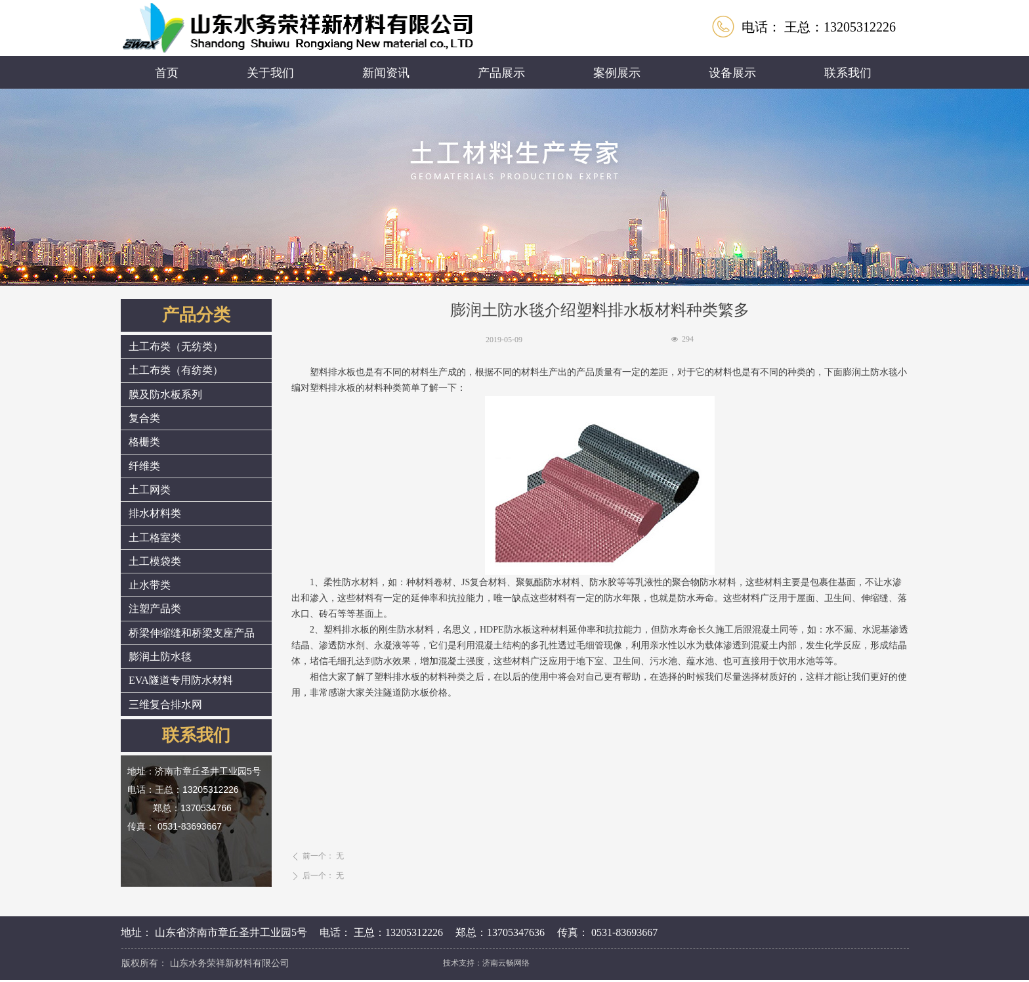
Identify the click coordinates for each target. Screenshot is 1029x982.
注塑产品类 (155, 608)
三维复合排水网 (165, 704)
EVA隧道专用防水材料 (181, 680)
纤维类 (144, 466)
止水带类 (150, 585)
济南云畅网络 (506, 962)
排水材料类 (155, 513)
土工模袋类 (155, 561)
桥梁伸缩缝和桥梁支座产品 (192, 632)
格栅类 (144, 441)
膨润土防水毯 (160, 656)
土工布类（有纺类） (176, 370)
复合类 (144, 418)
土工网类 (150, 489)
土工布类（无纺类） (176, 346)
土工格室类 (155, 537)
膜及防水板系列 (165, 394)
